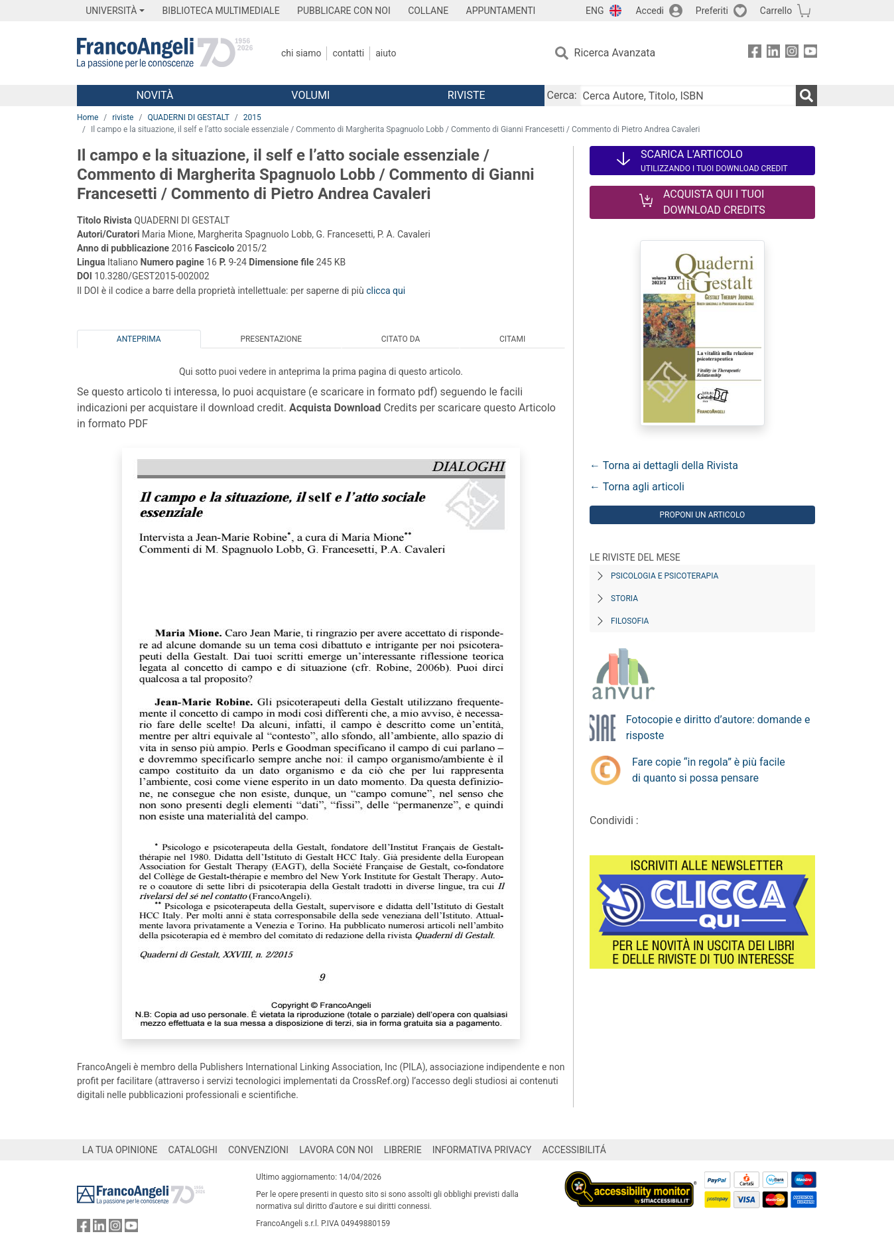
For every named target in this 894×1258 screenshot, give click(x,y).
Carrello (776, 10)
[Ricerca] (806, 95)
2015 (252, 117)
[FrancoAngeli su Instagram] (791, 53)
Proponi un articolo (702, 515)
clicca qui (385, 290)
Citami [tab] (512, 339)
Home (87, 117)
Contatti (348, 53)
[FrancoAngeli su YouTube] (810, 53)
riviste (122, 117)
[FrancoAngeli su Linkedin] (773, 53)
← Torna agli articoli (637, 486)
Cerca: (562, 95)
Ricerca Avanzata (615, 52)
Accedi (649, 10)
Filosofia (630, 621)
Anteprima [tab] (139, 339)
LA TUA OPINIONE (120, 1150)
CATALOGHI (193, 1150)
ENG (595, 10)
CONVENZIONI (258, 1150)
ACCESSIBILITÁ (574, 1150)
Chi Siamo (301, 53)
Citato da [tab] (400, 339)
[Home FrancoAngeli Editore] (165, 53)
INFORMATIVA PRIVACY (482, 1150)
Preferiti (712, 10)
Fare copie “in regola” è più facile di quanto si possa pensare (708, 770)
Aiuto (385, 53)
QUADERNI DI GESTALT (188, 117)
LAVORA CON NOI (336, 1150)
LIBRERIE (403, 1150)
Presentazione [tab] (271, 339)
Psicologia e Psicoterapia (664, 576)
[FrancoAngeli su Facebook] (754, 53)
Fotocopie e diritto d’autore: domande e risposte (718, 727)
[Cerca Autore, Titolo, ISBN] (688, 95)
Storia (624, 598)
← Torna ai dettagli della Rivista (664, 465)
